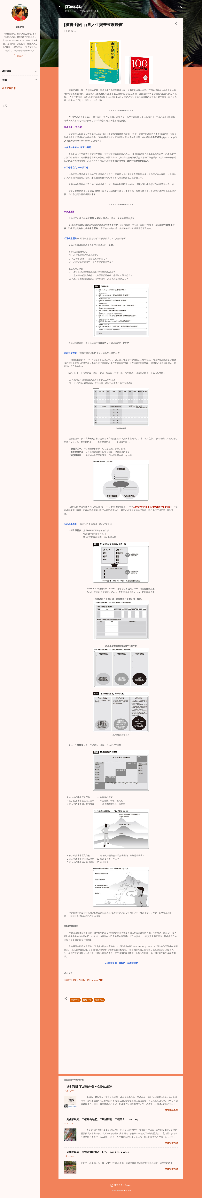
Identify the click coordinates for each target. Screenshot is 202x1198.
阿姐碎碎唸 (73, 6)
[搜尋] (181, 7)
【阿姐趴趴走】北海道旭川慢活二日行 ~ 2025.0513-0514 (96, 1152)
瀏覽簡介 (20, 56)
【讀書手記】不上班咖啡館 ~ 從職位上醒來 (88, 1086)
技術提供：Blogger (121, 1185)
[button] (176, 24)
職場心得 (87, 1000)
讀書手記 (99, 1000)
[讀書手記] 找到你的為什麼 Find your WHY (83, 980)
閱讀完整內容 (171, 1110)
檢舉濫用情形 (9, 88)
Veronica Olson (126, 1191)
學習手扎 (75, 1000)
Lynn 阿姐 (20, 27)
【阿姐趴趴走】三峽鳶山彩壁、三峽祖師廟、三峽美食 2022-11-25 (101, 1119)
